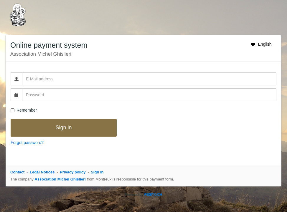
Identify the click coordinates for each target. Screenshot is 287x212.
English (261, 44)
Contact (17, 172)
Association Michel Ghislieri (59, 179)
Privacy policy (72, 172)
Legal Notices (42, 172)
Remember (24, 110)
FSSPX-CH (153, 195)
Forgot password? (27, 142)
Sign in (97, 172)
